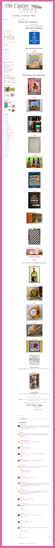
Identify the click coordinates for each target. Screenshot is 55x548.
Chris (34, 285)
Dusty (34, 97)
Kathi (21, 446)
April (7, 145)
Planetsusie (22, 526)
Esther (34, 115)
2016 (6, 120)
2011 (6, 154)
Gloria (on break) (7, 53)
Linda (21, 520)
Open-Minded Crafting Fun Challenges (25, 471)
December (7, 124)
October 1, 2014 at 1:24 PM (24, 510)
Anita (34, 77)
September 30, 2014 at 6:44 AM (24, 437)
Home (34, 536)
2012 (6, 153)
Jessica (34, 190)
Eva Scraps (34, 339)
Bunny (21, 497)
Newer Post (19, 536)
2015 (6, 121)
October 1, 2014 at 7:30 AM (24, 472)
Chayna (34, 303)
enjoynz (29, 543)
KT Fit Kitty (22, 424)
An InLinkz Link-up (21, 415)
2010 (6, 156)
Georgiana (34, 155)
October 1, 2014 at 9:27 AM (24, 486)
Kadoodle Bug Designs (34, 256)
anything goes (22, 419)
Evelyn (34, 135)
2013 (6, 151)
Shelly (34, 227)
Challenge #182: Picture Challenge (9, 135)
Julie (5, 54)
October (7, 127)
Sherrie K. (21, 452)
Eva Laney (21, 489)
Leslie (6, 58)
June (6, 142)
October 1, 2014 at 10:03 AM (24, 494)
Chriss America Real (23, 503)
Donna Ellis (22, 481)
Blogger (35, 543)
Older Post (49, 536)
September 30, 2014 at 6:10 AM (24, 429)
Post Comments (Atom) (25, 537)
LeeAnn (6, 57)
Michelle (6, 59)
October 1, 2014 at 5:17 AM (24, 461)
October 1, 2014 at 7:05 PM (24, 517)
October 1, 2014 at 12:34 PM (24, 500)
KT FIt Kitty (34, 323)
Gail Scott (34, 372)
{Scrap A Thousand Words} (24, 470)
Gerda (34, 170)
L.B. (34, 211)
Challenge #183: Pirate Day (10, 133)
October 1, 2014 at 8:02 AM (24, 478)
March (7, 147)
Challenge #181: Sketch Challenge (9, 138)
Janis (34, 265)
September (7, 128)
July (6, 141)
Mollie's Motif (34, 52)
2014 (6, 123)
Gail (20, 432)
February (7, 148)
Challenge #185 (26, 419)
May (6, 144)
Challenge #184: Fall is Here (10, 132)
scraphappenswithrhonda (24, 440)
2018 (6, 117)
